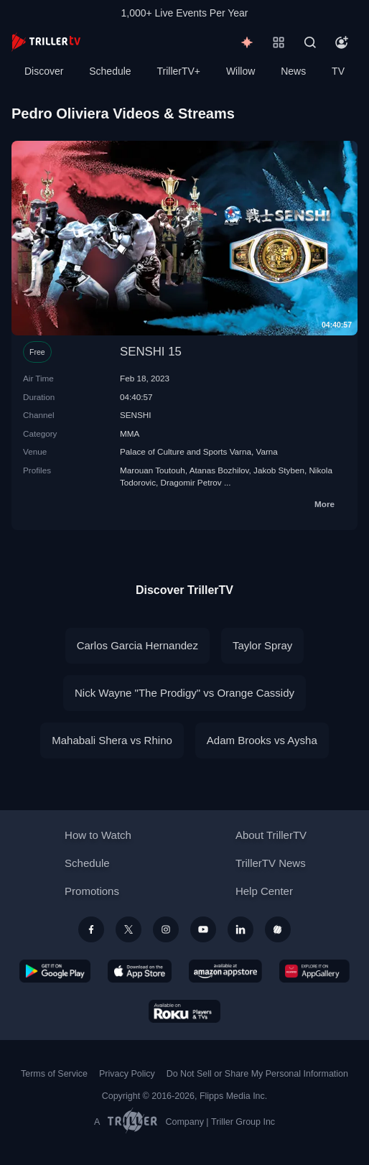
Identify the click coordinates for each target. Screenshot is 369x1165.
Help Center (264, 891)
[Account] (342, 42)
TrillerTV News (270, 863)
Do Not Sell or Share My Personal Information (257, 1074)
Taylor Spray (262, 645)
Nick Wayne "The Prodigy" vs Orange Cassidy (184, 693)
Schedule (110, 71)
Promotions (92, 891)
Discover (43, 71)
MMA (129, 433)
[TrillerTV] (45, 42)
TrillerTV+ (179, 71)
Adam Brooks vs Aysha (262, 740)
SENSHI (135, 414)
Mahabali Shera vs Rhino (112, 740)
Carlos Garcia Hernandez (137, 645)
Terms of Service (54, 1074)
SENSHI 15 (151, 351)
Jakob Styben (278, 470)
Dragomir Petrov (191, 482)
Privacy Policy (127, 1074)
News (293, 71)
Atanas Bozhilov (219, 470)
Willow (240, 71)
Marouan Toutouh (152, 470)
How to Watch (98, 835)
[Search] (310, 42)
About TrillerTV (271, 835)
